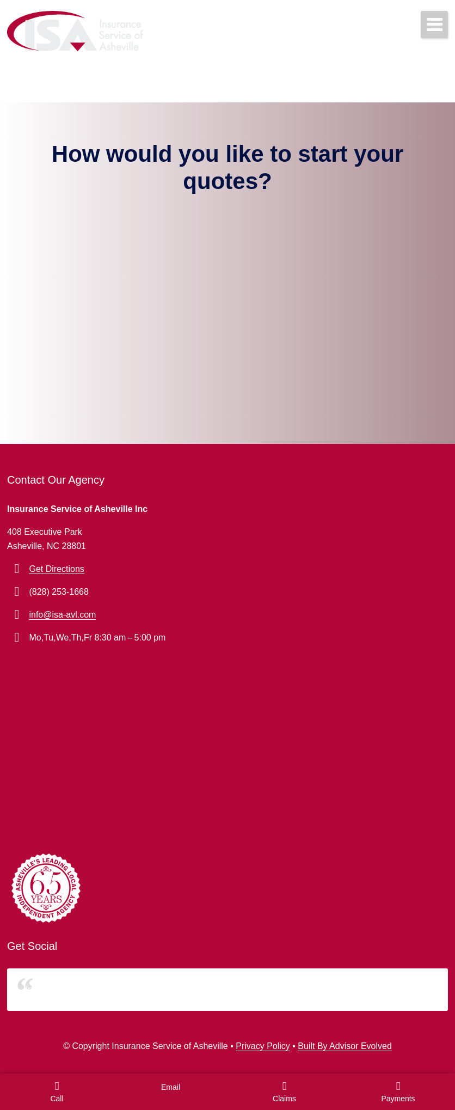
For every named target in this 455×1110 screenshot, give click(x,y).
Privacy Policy (263, 1046)
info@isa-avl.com (62, 614)
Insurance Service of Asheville (83, 989)
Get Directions (56, 569)
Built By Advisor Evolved (345, 1046)
